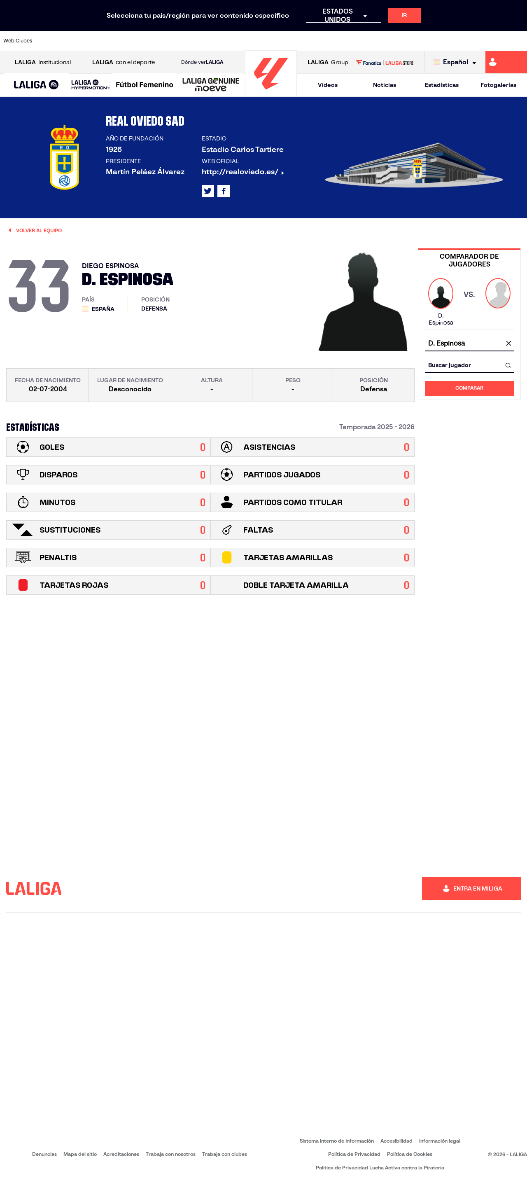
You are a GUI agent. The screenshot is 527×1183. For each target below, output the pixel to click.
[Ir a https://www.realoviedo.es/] (419, 41)
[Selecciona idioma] (457, 62)
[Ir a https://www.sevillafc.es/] (468, 41)
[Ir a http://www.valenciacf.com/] (493, 41)
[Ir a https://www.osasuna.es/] (99, 41)
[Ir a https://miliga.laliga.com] (506, 62)
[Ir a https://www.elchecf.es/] (148, 41)
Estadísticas (442, 85)
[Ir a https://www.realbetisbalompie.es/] (370, 41)
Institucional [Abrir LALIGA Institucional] (43, 62)
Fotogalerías (498, 85)
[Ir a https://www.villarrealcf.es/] (517, 41)
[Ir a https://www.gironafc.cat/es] (223, 41)
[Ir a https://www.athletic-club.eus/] (50, 41)
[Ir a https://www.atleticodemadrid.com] (75, 41)
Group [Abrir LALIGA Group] (328, 62)
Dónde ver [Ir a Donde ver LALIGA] (202, 62)
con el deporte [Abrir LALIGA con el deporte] (123, 62)
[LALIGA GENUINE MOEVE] (211, 85)
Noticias (384, 85)
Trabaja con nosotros (171, 1154)
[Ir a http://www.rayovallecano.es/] (272, 41)
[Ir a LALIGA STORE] (384, 62)
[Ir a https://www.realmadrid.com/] (394, 41)
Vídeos (328, 85)
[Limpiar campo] (508, 344)
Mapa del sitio (80, 1154)
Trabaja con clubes (224, 1154)
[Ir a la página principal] (270, 92)
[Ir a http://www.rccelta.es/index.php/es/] (296, 41)
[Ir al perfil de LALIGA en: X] (208, 191)
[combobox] (469, 344)
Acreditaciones (121, 1154)
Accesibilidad (396, 1140)
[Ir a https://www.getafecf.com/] (198, 41)
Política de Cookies (409, 1154)
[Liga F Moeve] (145, 85)
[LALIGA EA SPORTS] (36, 85)
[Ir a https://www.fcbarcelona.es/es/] (173, 41)
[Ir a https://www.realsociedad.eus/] (444, 41)
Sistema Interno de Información (337, 1140)
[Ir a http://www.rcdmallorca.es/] (345, 41)
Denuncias (44, 1154)
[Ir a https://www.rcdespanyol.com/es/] (321, 41)
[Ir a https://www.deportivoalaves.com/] (124, 41)
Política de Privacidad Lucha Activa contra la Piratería (380, 1167)
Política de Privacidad (354, 1154)
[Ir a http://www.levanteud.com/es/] (247, 41)
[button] (36, 85)
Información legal (439, 1140)
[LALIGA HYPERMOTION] (91, 85)
